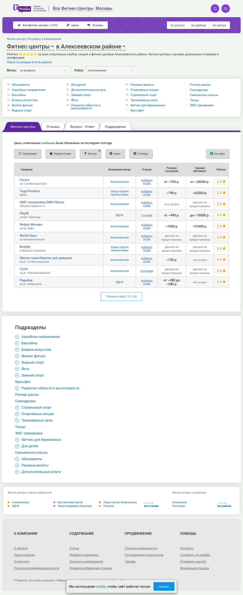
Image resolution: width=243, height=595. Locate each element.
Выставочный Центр (67, 502)
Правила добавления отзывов (90, 568)
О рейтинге (22, 561)
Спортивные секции (144, 89)
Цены (72, 25)
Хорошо (164, 586)
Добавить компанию (84, 555)
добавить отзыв (146, 182)
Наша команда (24, 555)
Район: (79, 70)
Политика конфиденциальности (36, 568)
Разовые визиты (142, 84)
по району (198, 25)
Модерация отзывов (194, 568)
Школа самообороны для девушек (46, 258)
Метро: (12, 70)
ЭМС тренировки (202, 105)
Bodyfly (25, 247)
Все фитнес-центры (38, 25)
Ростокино (178, 506)
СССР (24, 269)
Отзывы (95, 25)
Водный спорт (22, 110)
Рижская (106, 506)
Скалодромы (199, 89)
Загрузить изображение (86, 561)
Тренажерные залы (144, 100)
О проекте (21, 548)
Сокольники (179, 502)
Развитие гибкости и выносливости (85, 107)
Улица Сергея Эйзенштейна (120, 193)
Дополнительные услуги (88, 89)
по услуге (178, 25)
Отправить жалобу (193, 561)
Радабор (26, 280)
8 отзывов (147, 271)
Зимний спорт (81, 94)
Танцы (194, 100)
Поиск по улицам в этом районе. (30, 62)
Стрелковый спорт (143, 94)
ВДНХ (119, 215)
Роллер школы (200, 84)
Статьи (74, 548)
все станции (151, 505)
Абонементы (21, 84)
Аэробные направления (29, 89)
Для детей (78, 84)
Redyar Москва (31, 224)
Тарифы (130, 561)
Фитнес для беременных (147, 105)
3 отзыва (146, 215)
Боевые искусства (25, 100)
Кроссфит (137, 110)
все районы (224, 505)
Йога (74, 100)
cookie (101, 586)
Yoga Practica (30, 191)
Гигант (25, 180)
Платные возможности (141, 548)
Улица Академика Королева (72, 506)
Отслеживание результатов (144, 555)
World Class (28, 236)
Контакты (187, 548)
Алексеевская (119, 181)
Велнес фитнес (22, 105)
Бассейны (19, 94)
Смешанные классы (204, 94)
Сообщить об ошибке (195, 555)
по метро (219, 25)
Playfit (24, 213)
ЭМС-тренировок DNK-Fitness (42, 202)
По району (34, 39)
